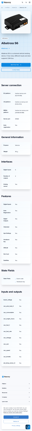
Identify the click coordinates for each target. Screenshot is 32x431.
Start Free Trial (16, 64)
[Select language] (22, 2)
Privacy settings (17, 426)
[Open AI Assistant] (28, 427)
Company (16, 397)
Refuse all (17, 421)
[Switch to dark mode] (26, 2)
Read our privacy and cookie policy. (14, 412)
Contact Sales (16, 70)
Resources (16, 392)
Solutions (16, 388)
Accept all (17, 417)
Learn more (16, 401)
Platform (16, 383)
